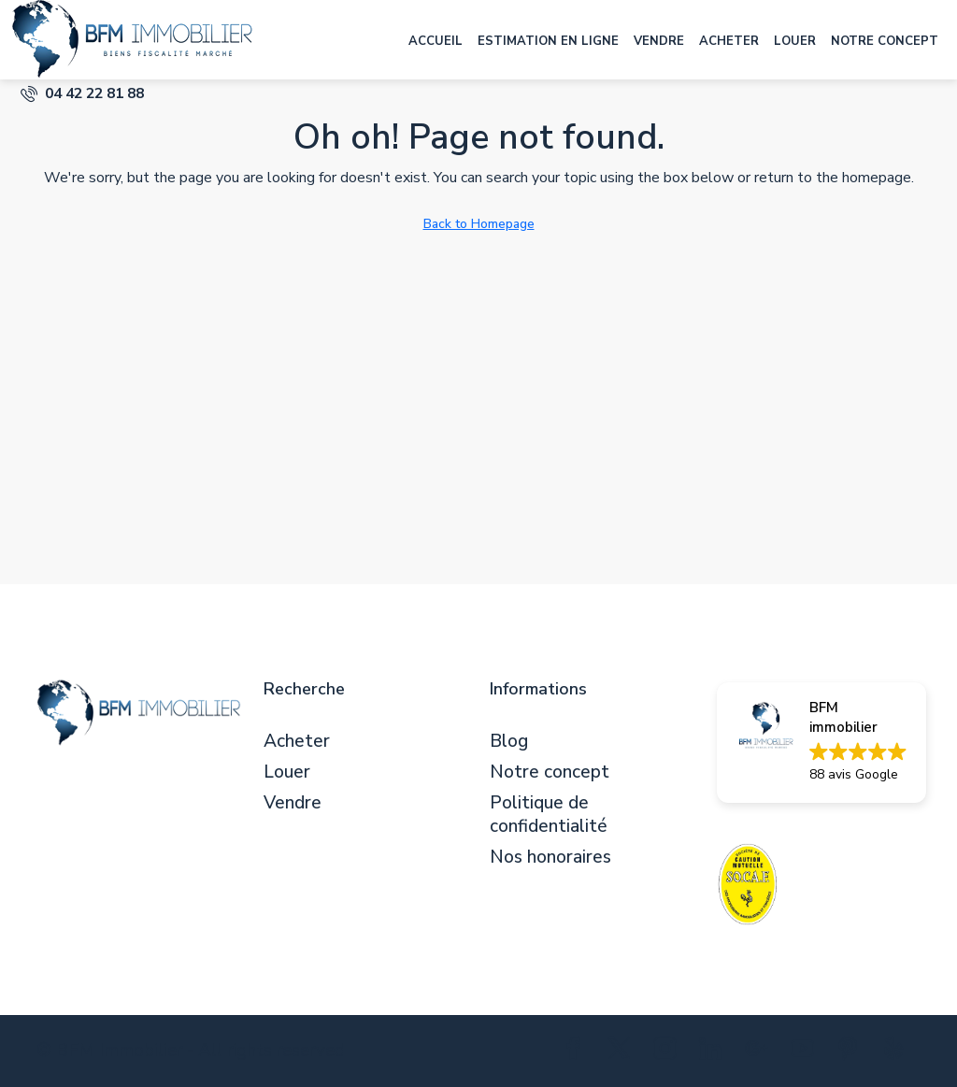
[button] (821, 742)
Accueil (435, 41)
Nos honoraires (550, 857)
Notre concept (884, 41)
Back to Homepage (479, 224)
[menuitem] (82, 93)
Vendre (659, 41)
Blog (509, 741)
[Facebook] (577, 1052)
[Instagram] (668, 1052)
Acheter (729, 41)
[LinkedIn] (714, 1052)
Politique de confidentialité (548, 815)
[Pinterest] (851, 1052)
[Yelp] (897, 1052)
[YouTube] (806, 1052)
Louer (795, 41)
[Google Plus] (760, 1052)
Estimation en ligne (548, 41)
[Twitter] (622, 1052)
